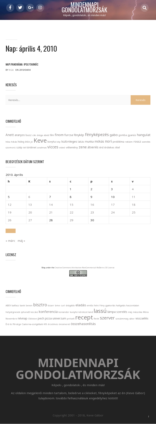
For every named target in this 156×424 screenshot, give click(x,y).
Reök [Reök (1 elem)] (96, 318)
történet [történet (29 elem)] (31, 147)
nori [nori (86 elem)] (108, 141)
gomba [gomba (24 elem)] (122, 135)
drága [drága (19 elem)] (40, 135)
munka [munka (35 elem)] (89, 141)
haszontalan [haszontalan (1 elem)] (132, 305)
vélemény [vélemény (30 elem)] (72, 147)
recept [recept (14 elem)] (84, 317)
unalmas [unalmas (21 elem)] (42, 147)
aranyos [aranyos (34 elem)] (20, 135)
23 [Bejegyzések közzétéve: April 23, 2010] (92, 212)
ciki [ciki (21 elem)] (34, 135)
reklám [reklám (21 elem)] (129, 141)
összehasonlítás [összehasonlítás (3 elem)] (83, 323)
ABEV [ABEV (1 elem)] (8, 305)
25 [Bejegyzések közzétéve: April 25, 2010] (133, 212)
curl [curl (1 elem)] (63, 305)
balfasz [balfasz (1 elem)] (15, 305)
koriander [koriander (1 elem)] (64, 312)
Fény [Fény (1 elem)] (101, 305)
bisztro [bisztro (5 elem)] (40, 304)
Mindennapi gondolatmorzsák (84, 7)
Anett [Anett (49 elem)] (10, 135)
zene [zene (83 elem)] (83, 147)
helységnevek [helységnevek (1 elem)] (13, 312)
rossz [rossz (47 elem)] (137, 141)
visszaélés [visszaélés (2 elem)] (141, 318)
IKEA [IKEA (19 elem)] (27, 141)
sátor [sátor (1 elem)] (132, 318)
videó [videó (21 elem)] (62, 147)
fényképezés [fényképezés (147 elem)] (97, 134)
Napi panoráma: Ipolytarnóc (22, 64)
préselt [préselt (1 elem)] (71, 318)
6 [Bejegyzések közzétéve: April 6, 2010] (29, 197)
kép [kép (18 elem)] (59, 141)
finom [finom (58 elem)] (59, 135)
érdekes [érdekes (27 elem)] (109, 147)
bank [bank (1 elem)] (22, 305)
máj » (21, 241)
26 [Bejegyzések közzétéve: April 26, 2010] (9, 220)
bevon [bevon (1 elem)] (29, 305)
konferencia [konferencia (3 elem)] (48, 311)
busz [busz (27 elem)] (29, 135)
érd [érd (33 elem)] (101, 147)
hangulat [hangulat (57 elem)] (143, 135)
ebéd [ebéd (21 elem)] (46, 135)
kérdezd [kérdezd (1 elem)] (82, 312)
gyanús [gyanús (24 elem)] (132, 135)
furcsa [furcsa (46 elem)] (68, 135)
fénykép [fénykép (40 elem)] (79, 135)
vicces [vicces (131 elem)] (52, 147)
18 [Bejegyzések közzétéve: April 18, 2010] (133, 205)
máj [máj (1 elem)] (130, 312)
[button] (11, 231)
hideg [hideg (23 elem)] (21, 141)
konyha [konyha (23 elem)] (52, 141)
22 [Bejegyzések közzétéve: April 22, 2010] (71, 212)
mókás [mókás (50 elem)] (99, 141)
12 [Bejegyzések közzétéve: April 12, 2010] (9, 205)
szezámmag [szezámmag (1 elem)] (121, 318)
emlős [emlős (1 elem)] (90, 305)
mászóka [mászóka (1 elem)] (137, 312)
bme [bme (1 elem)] (57, 305)
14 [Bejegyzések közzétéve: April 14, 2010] (51, 205)
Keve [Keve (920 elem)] (40, 140)
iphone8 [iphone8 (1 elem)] (25, 312)
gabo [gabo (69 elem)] (114, 134)
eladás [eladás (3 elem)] (81, 305)
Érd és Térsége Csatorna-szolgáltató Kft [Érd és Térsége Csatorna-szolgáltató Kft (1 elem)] (26, 324)
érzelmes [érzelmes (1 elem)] (53, 324)
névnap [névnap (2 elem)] (22, 318)
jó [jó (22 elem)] (32, 141)
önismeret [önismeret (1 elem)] (64, 324)
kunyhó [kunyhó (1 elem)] (74, 312)
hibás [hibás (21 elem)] (14, 141)
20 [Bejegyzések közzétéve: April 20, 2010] (30, 212)
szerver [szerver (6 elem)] (107, 318)
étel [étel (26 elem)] (117, 147)
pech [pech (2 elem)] (41, 318)
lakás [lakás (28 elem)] (81, 141)
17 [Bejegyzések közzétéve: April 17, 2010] (113, 205)
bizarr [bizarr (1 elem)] (51, 305)
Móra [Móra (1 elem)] (146, 312)
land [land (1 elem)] (90, 312)
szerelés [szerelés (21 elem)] (146, 141)
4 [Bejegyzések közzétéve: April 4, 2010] (133, 189)
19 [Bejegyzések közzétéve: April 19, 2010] (9, 212)
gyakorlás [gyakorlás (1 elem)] (110, 305)
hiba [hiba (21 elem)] (8, 141)
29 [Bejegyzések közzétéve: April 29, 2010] (71, 220)
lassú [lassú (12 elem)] (100, 310)
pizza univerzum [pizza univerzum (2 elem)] (55, 318)
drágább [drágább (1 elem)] (70, 305)
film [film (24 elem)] (52, 135)
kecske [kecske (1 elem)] (34, 312)
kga (11, 70)
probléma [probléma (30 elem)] (118, 141)
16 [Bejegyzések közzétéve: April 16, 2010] (92, 205)
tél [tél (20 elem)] (24, 147)
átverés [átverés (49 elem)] (92, 147)
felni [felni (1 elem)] (96, 305)
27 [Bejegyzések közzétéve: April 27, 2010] (30, 220)
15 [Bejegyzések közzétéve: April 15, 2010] (71, 205)
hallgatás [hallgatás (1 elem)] (120, 305)
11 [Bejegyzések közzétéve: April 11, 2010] (133, 197)
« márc (10, 241)
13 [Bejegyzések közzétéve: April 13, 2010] (30, 205)
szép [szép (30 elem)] (19, 147)
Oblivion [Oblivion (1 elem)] (32, 318)
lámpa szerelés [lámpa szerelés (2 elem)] (117, 312)
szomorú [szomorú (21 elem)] (11, 147)
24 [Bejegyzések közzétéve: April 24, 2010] (113, 212)
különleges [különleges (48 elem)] (69, 141)
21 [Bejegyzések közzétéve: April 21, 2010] (51, 212)
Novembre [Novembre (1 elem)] (11, 318)
